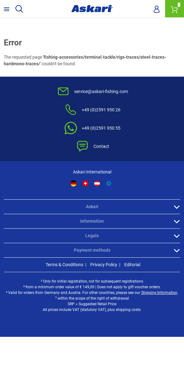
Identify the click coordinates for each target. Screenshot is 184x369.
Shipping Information (159, 292)
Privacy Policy (103, 264)
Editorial (132, 264)
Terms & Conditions (64, 264)
